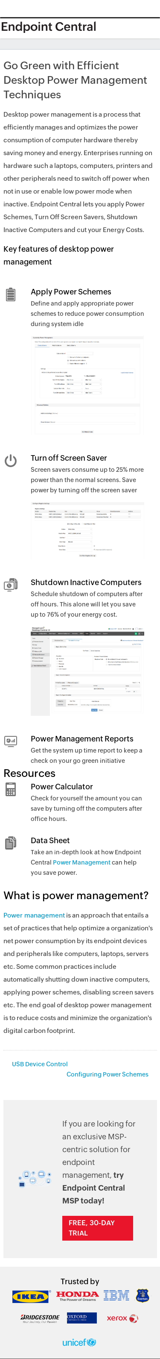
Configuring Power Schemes (107, 1074)
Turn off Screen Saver (69, 457)
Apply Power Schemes (71, 291)
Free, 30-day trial (92, 1228)
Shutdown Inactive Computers (86, 582)
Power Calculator (62, 786)
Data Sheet (50, 840)
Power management (34, 915)
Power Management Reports (82, 738)
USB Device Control (40, 1064)
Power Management (82, 862)
